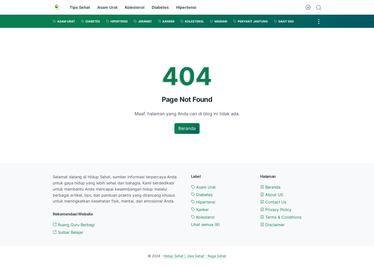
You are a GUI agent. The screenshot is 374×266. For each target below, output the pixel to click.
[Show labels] (205, 225)
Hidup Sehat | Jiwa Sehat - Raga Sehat (195, 256)
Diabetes (160, 7)
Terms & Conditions (280, 217)
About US (271, 194)
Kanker (200, 209)
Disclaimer (272, 224)
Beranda (187, 128)
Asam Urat (107, 7)
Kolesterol (134, 7)
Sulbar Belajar (68, 232)
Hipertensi (186, 7)
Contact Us (273, 202)
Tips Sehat (80, 7)
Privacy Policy (275, 209)
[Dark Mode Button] (308, 7)
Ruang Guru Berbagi (74, 224)
